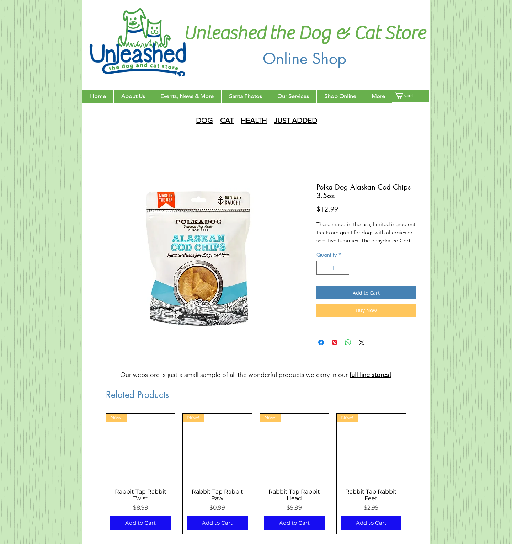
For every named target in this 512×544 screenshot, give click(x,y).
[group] (255, 473)
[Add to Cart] (140, 523)
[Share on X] (361, 342)
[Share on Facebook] (321, 342)
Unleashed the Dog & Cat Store (304, 33)
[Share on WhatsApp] (348, 342)
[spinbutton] (333, 267)
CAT (227, 120)
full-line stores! (370, 375)
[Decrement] (322, 267)
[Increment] (343, 267)
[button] (408, 95)
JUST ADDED (295, 120)
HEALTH (254, 120)
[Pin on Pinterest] (334, 342)
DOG (204, 120)
